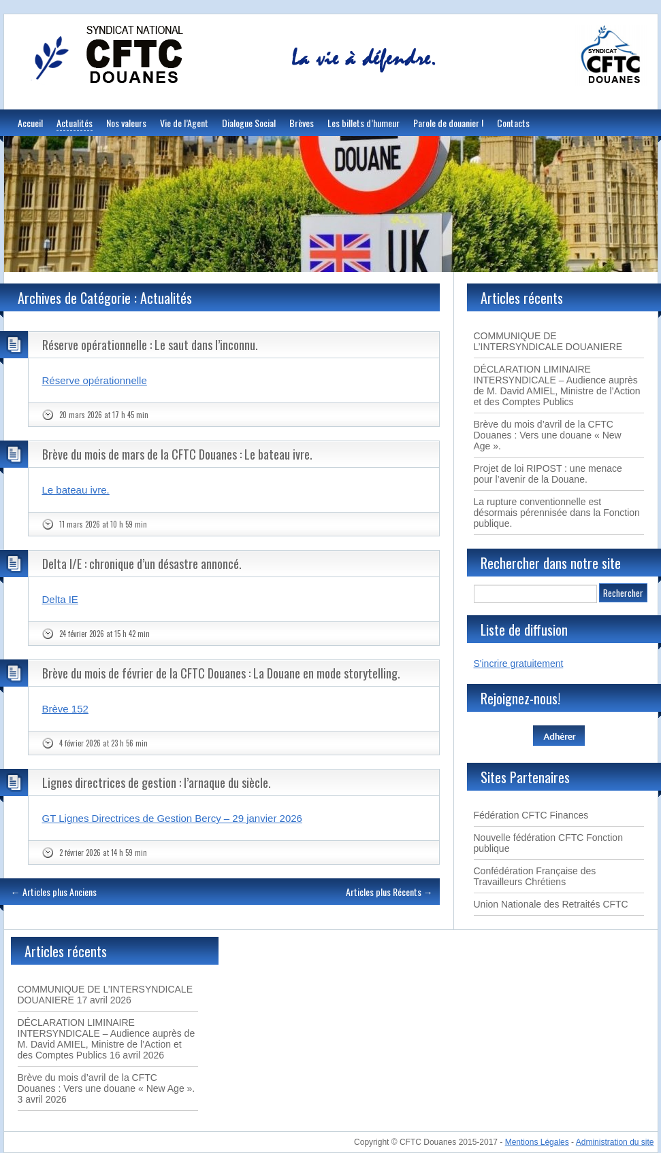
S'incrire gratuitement (519, 663)
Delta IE (60, 599)
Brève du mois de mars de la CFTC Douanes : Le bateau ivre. (177, 454)
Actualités (75, 123)
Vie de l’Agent (184, 123)
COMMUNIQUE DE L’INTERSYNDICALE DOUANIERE (548, 341)
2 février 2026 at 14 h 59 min (103, 852)
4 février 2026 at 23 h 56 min (103, 743)
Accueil (30, 123)
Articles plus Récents (389, 891)
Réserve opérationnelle (94, 380)
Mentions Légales (537, 1142)
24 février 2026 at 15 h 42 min (104, 633)
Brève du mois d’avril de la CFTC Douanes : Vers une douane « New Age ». (548, 435)
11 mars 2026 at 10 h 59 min (103, 524)
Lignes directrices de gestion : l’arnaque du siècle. (156, 782)
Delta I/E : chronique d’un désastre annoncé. (142, 563)
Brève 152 (65, 709)
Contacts (513, 123)
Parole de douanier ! (448, 123)
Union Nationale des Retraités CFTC (551, 904)
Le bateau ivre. (76, 490)
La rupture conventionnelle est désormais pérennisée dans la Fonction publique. (557, 512)
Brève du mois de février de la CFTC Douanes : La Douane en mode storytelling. (221, 673)
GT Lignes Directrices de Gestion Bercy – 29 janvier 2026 (172, 818)
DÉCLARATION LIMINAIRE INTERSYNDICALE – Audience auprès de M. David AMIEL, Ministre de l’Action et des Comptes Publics (557, 385)
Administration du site (615, 1142)
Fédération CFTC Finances (531, 815)
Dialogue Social (249, 123)
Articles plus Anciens (54, 891)
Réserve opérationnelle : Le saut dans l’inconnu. (150, 345)
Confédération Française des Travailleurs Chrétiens (535, 876)
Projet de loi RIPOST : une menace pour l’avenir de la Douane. (548, 474)
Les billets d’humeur (363, 123)
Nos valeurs (126, 123)
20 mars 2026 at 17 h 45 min (103, 414)
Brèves (301, 123)
